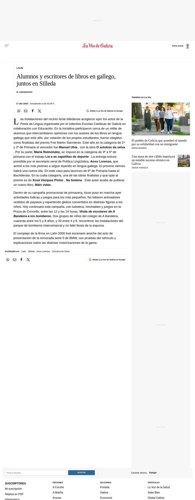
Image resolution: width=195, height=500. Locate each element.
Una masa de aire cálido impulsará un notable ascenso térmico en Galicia (153, 160)
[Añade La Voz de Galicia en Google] (104, 111)
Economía (106, 497)
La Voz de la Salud (159, 487)
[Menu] (7, 46)
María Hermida (139, 148)
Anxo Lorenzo (43, 251)
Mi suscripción (13, 488)
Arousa (57, 497)
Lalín (23, 251)
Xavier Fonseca (140, 168)
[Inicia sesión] (181, 46)
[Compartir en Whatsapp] (19, 111)
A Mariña (58, 492)
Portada (105, 487)
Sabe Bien (154, 492)
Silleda (31, 251)
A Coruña (58, 487)
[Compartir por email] (26, 111)
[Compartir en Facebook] (32, 111)
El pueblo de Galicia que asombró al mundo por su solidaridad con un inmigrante (159, 142)
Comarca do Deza (60, 251)
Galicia (104, 492)
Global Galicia (156, 497)
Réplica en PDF (14, 494)
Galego (152, 472)
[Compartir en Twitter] (39, 111)
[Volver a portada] (97, 46)
